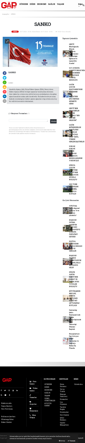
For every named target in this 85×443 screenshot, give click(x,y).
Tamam (71, 441)
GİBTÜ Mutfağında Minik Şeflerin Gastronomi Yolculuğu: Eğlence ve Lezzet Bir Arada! (74, 53)
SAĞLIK (51, 4)
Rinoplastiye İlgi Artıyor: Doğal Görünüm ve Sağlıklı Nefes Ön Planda (74, 341)
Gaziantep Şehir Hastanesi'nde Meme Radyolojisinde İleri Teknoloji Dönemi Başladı (75, 319)
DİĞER (32, 4)
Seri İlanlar (64, 415)
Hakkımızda (6, 403)
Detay (62, 441)
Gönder (53, 121)
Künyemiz (34, 410)
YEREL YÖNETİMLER (49, 399)
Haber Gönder (6, 422)
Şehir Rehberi (63, 419)
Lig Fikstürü (63, 403)
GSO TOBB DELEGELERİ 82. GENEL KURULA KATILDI (73, 189)
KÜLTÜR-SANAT (48, 404)
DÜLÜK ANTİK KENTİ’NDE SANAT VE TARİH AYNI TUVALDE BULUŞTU (74, 279)
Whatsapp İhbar (7, 419)
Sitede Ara (78, 384)
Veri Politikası (7, 409)
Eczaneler (64, 399)
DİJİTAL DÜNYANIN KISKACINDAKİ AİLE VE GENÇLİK (75, 246)
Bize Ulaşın (33, 416)
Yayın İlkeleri (6, 406)
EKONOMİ (41, 4)
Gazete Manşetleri (64, 424)
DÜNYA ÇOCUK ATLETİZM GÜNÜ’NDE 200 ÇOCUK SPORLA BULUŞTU (73, 172)
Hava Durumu (63, 385)
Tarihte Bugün (63, 408)
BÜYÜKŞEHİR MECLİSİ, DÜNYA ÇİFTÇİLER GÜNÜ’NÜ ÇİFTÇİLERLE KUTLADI (74, 298)
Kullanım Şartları (8, 416)
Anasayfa (5, 14)
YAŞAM (60, 4)
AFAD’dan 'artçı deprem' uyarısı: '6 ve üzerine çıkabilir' (74, 210)
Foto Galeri (33, 382)
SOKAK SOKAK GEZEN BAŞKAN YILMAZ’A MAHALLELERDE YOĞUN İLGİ (75, 153)
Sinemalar (64, 412)
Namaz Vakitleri (63, 395)
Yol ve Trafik (62, 390)
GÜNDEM (23, 4)
